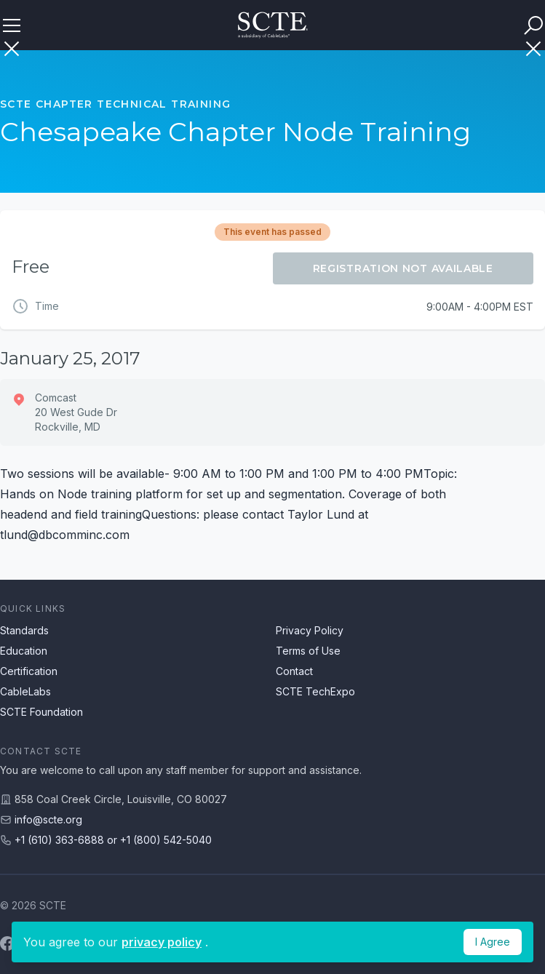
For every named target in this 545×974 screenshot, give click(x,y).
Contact (294, 671)
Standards (24, 630)
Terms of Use (308, 650)
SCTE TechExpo (315, 691)
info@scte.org (48, 819)
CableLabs (25, 691)
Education (23, 650)
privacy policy (162, 942)
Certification (28, 671)
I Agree (492, 941)
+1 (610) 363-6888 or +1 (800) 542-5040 (113, 840)
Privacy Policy (309, 630)
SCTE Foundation (41, 712)
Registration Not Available (403, 268)
